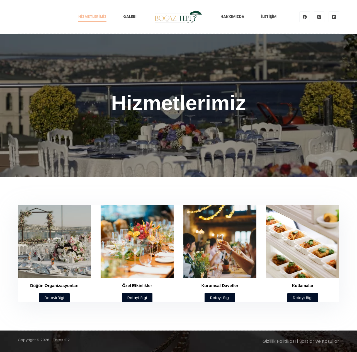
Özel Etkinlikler (137, 285)
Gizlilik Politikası (279, 341)
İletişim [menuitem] (268, 16)
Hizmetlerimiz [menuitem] (92, 16)
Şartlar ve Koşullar (319, 341)
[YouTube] (334, 16)
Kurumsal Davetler (220, 285)
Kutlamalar (303, 285)
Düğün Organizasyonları (54, 285)
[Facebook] (304, 16)
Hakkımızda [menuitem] (232, 16)
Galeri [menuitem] (130, 16)
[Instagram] (319, 16)
